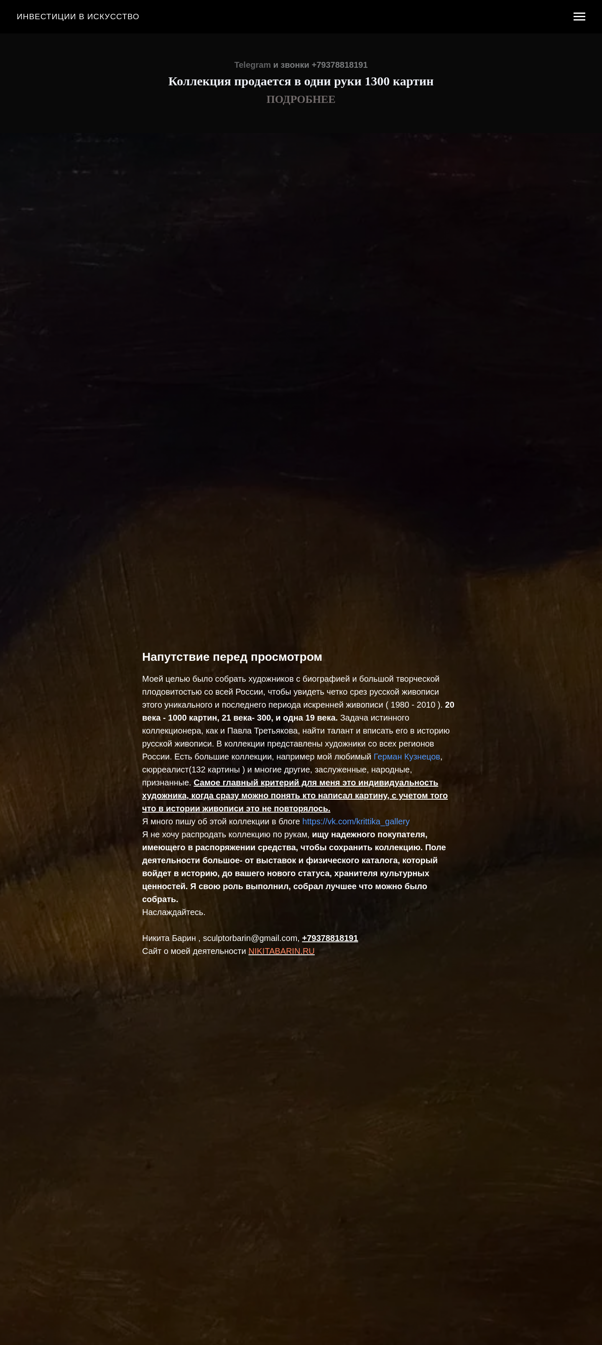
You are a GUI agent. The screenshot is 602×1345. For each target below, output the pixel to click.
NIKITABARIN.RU (281, 951)
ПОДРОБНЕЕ (300, 99)
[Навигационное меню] (579, 17)
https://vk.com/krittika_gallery (356, 821)
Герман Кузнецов (407, 756)
